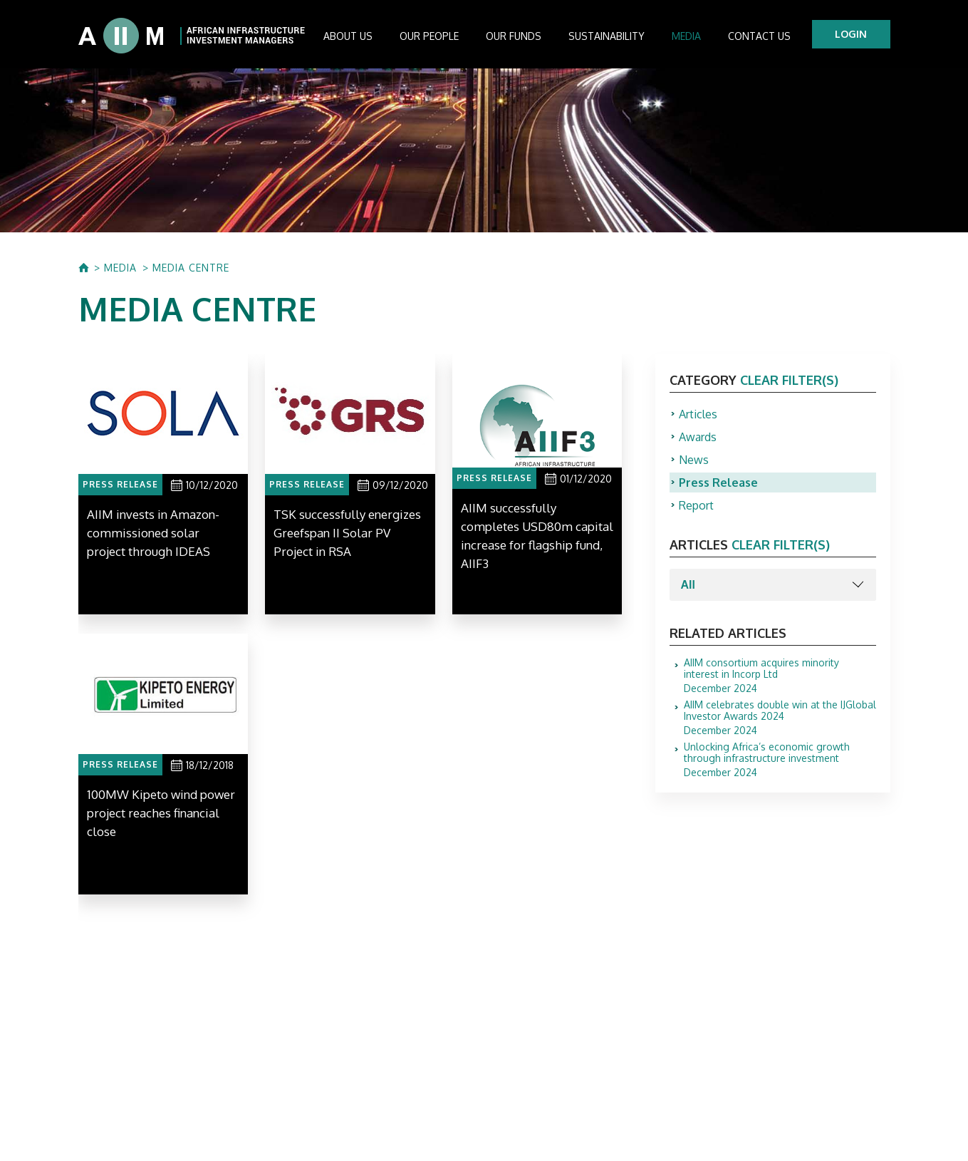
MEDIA (120, 268)
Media (686, 36)
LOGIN (851, 34)
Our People (429, 36)
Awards (698, 437)
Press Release (718, 482)
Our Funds (513, 36)
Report (696, 505)
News (694, 460)
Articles (698, 414)
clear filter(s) (789, 380)
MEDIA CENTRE (190, 268)
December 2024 (780, 675)
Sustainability (606, 36)
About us (348, 36)
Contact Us (759, 36)
